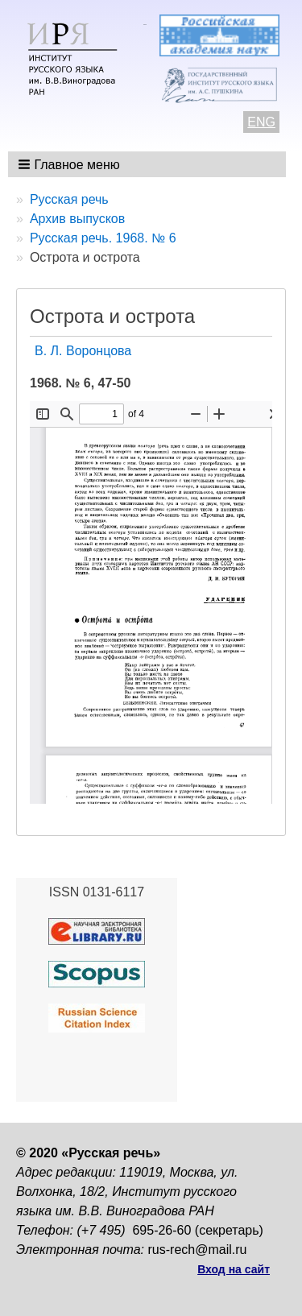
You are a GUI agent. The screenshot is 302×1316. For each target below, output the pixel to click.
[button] (70, 164)
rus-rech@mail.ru (197, 1249)
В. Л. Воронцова (83, 351)
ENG (261, 122)
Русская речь (69, 199)
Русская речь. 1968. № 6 (103, 238)
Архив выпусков (77, 219)
